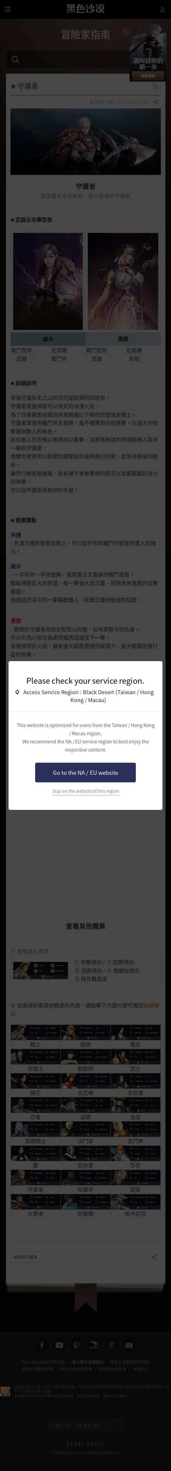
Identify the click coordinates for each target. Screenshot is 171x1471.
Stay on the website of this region (85, 791)
